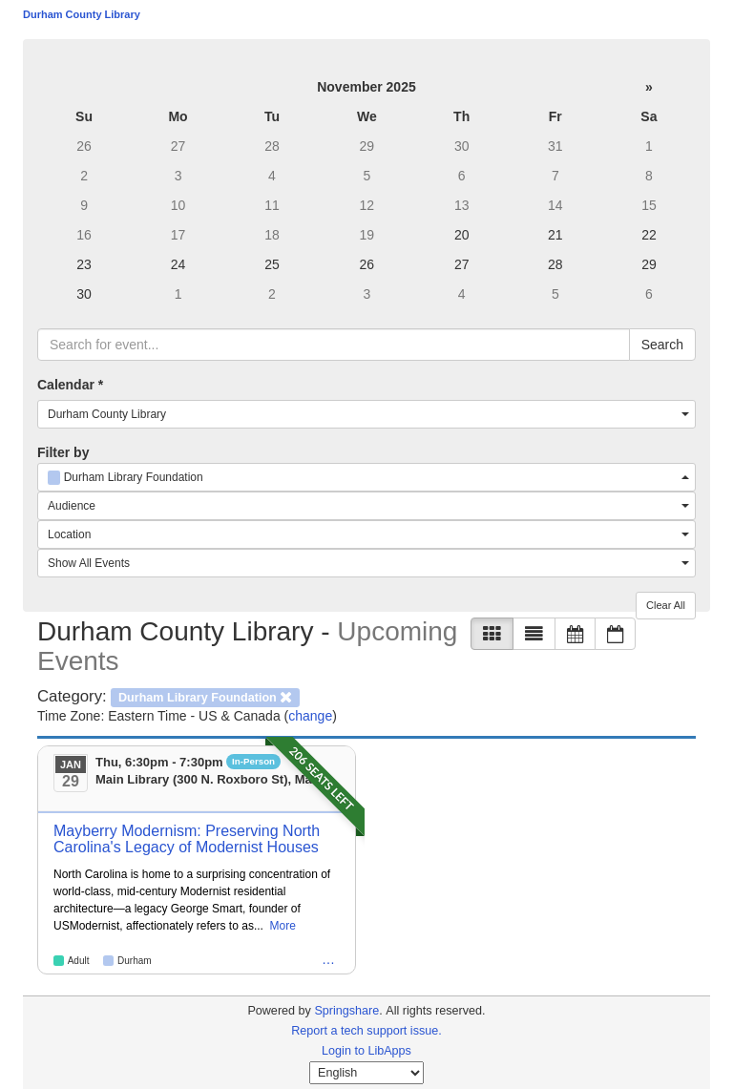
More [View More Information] (283, 925)
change (310, 715)
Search (662, 344)
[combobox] (366, 414)
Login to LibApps (366, 1051)
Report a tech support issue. (366, 1030)
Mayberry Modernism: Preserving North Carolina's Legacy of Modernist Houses (186, 839)
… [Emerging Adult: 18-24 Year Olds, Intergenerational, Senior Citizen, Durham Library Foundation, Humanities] (328, 959)
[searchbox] (333, 344)
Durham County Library (81, 14)
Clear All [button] (665, 605)
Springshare (346, 1010)
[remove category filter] (205, 696)
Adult (79, 960)
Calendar (70, 384)
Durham (134, 960)
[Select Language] (366, 1072)
